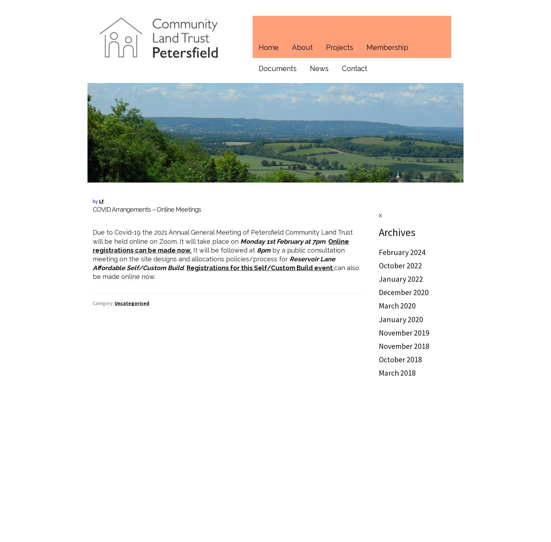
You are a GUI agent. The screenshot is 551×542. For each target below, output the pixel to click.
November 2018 (404, 346)
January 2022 (401, 279)
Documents (278, 68)
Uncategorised (132, 303)
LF (101, 201)
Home (269, 47)
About (302, 47)
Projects (339, 47)
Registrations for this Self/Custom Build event (260, 268)
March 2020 (397, 306)
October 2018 (400, 359)
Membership (387, 47)
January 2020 (401, 319)
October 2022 (400, 265)
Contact (354, 68)
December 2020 (404, 292)
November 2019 (404, 333)
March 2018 (397, 373)
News (319, 68)
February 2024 (402, 252)
